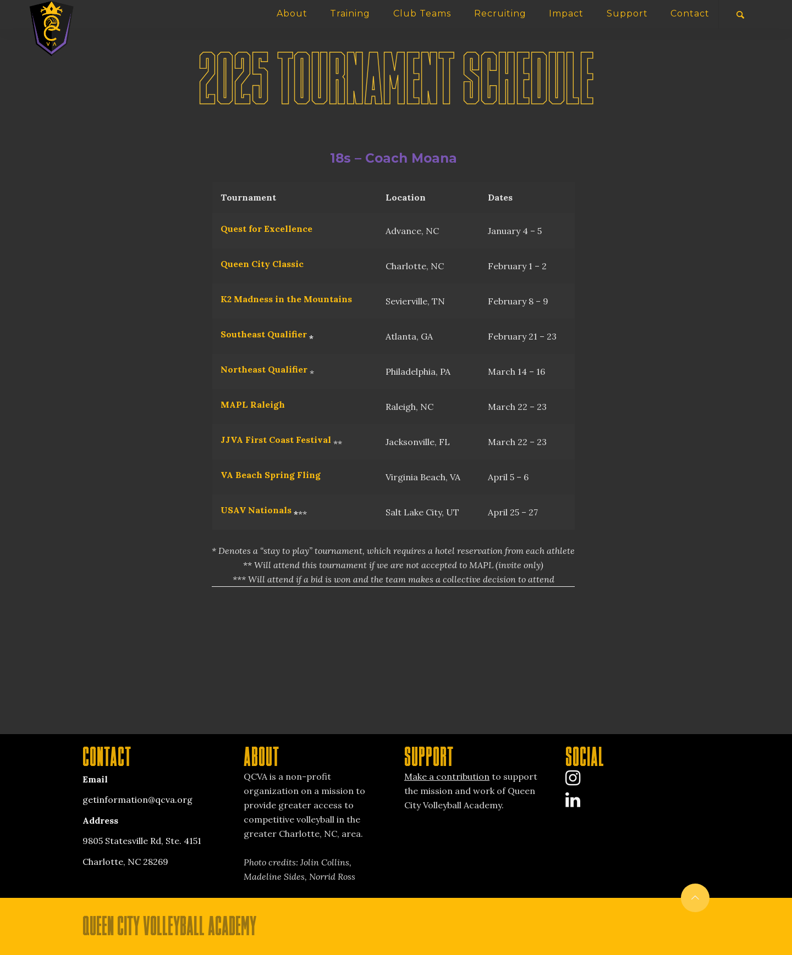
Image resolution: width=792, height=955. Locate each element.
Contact (690, 13)
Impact (566, 13)
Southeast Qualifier (264, 334)
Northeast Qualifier (264, 369)
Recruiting (500, 13)
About (292, 13)
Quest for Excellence (266, 228)
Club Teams (422, 13)
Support (627, 13)
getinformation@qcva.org (137, 799)
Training (350, 13)
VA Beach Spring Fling (271, 474)
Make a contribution (447, 776)
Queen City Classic (262, 263)
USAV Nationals (256, 509)
